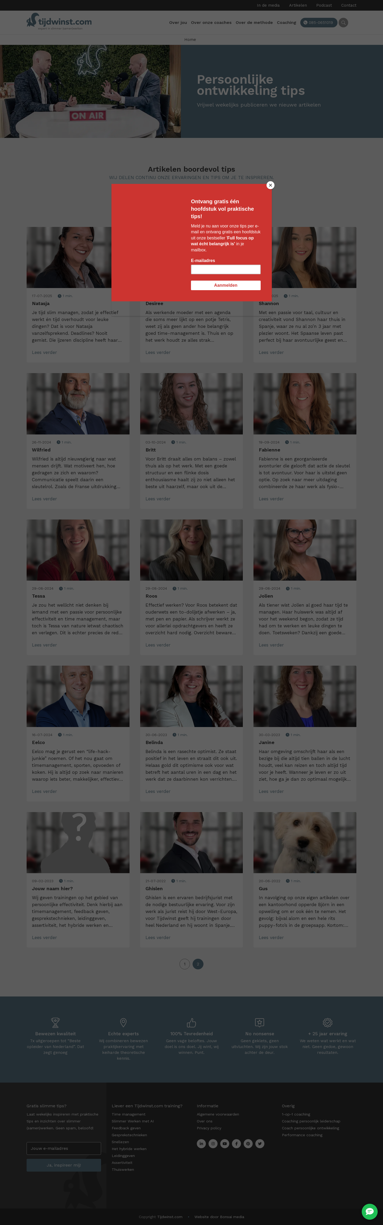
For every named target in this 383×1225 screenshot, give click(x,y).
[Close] (270, 185)
